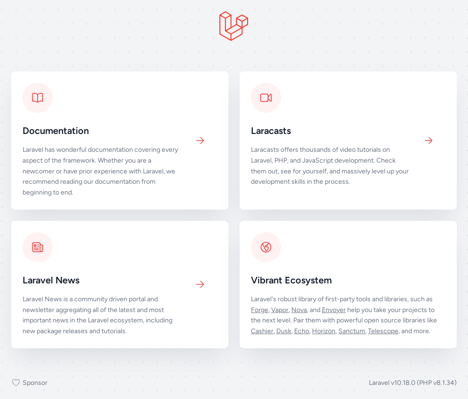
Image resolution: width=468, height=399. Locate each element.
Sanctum (351, 331)
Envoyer (334, 310)
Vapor (280, 310)
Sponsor (29, 383)
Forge (259, 310)
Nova (299, 310)
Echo (301, 331)
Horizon (323, 331)
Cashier (262, 331)
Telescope (383, 331)
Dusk (283, 331)
